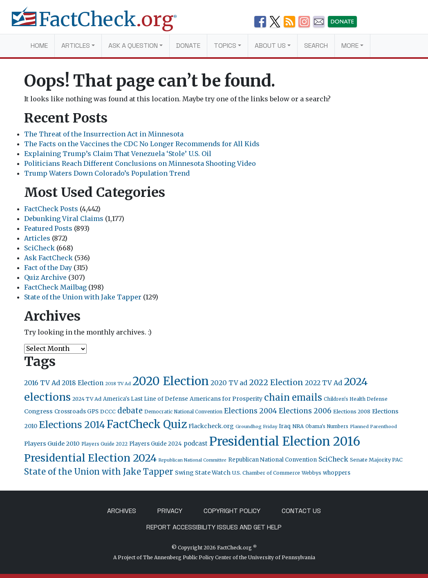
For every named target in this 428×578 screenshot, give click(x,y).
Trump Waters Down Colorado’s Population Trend (107, 173)
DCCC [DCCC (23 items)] (108, 411)
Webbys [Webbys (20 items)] (311, 473)
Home (39, 45)
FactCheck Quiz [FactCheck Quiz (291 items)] (147, 424)
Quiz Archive (45, 277)
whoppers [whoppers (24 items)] (336, 472)
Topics (225, 45)
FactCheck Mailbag (55, 287)
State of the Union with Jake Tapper (82, 297)
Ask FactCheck (48, 258)
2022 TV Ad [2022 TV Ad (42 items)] (323, 383)
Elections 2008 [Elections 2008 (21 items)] (351, 411)
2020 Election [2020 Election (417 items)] (170, 381)
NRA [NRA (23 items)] (298, 426)
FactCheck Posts (51, 209)
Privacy (169, 511)
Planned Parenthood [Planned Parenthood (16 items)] (373, 426)
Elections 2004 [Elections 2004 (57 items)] (250, 410)
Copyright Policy (232, 511)
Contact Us (301, 511)
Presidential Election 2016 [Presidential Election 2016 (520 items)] (284, 441)
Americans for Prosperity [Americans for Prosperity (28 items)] (226, 398)
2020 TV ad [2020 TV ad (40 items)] (229, 383)
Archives (121, 511)
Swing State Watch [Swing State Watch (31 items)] (203, 472)
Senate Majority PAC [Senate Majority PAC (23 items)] (376, 459)
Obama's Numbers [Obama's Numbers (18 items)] (326, 426)
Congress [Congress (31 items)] (38, 411)
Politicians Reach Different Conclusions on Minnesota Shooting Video (140, 163)
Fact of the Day (48, 267)
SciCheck (39, 248)
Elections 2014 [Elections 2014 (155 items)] (72, 425)
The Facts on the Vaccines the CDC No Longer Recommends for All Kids (142, 144)
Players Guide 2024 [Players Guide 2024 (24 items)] (155, 443)
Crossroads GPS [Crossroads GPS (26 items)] (76, 411)
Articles (75, 45)
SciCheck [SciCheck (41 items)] (333, 459)
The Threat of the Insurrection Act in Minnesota (104, 134)
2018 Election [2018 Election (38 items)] (82, 383)
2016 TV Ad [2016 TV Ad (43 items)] (42, 383)
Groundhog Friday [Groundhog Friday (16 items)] (256, 426)
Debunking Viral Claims (63, 218)
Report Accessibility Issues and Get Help (214, 527)
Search (316, 45)
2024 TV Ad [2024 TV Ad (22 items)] (86, 399)
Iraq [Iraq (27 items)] (285, 426)
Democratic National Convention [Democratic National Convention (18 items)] (183, 412)
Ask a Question (133, 45)
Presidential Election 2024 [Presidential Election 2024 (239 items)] (90, 457)
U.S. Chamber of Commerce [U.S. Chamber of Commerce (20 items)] (266, 473)
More (350, 45)
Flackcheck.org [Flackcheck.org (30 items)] (211, 426)
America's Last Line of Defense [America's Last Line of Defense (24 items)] (145, 398)
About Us (270, 45)
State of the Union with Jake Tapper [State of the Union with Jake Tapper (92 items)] (98, 471)
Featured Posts (48, 228)
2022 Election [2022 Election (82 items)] (276, 382)
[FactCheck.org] (100, 24)
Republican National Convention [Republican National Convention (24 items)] (272, 459)
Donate (188, 45)
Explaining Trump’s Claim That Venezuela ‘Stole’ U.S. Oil (117, 154)
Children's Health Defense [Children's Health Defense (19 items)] (356, 399)
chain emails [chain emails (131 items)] (293, 397)
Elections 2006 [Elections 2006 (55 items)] (305, 410)
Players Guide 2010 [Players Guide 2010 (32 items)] (52, 443)
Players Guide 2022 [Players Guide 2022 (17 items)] (104, 444)
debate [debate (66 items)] (130, 410)
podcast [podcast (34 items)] (196, 443)
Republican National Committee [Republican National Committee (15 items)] (192, 460)
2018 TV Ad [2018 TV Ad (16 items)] (118, 383)
